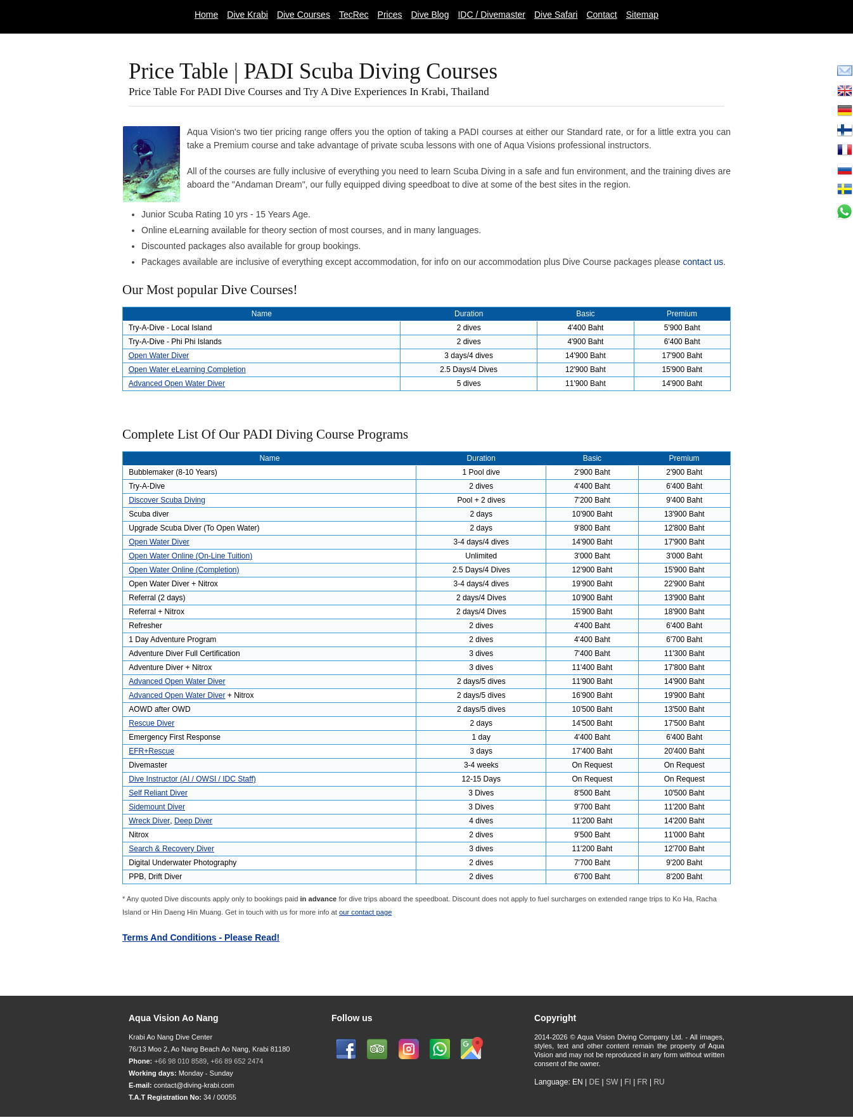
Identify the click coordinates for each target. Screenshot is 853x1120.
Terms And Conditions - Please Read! (200, 937)
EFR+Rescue (151, 751)
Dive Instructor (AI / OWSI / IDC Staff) (192, 779)
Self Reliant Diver (158, 793)
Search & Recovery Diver (171, 848)
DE (594, 1082)
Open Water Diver (159, 355)
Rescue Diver (151, 723)
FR (643, 1082)
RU (658, 1082)
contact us (703, 262)
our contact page (365, 912)
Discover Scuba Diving (167, 500)
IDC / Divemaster (491, 15)
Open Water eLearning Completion (187, 369)
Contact (601, 15)
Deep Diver (193, 820)
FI (628, 1082)
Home (206, 15)
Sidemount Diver (157, 806)
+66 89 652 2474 (236, 1061)
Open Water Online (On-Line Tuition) (190, 555)
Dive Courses (303, 15)
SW (612, 1082)
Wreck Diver (149, 820)
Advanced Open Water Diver (177, 383)
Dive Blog (430, 15)
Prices (390, 15)
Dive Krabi (247, 15)
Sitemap (642, 15)
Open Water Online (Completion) (184, 569)
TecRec (354, 15)
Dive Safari (555, 15)
